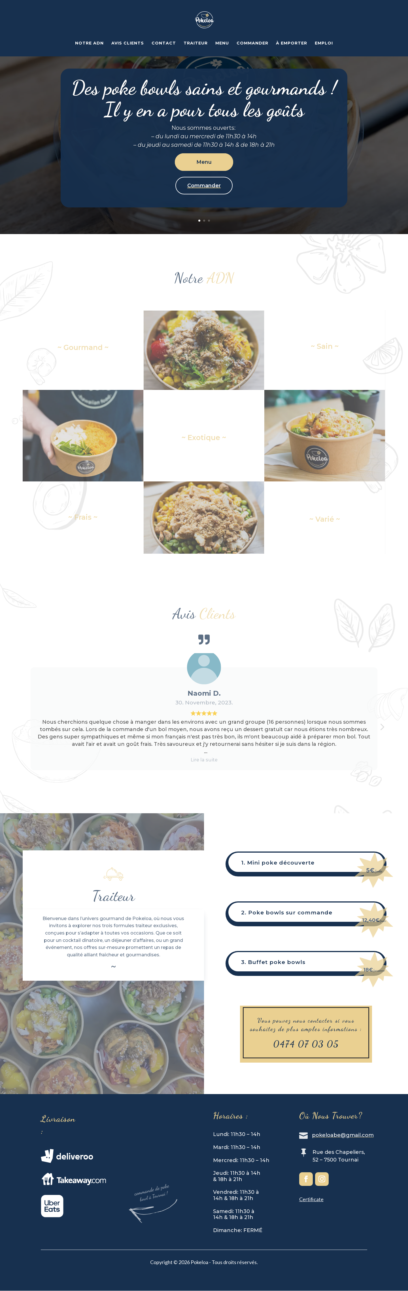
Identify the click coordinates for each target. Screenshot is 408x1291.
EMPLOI (324, 43)
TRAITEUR (196, 43)
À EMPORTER (291, 43)
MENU (222, 43)
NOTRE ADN (89, 43)
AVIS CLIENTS (127, 43)
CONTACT (164, 43)
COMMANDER (252, 43)
